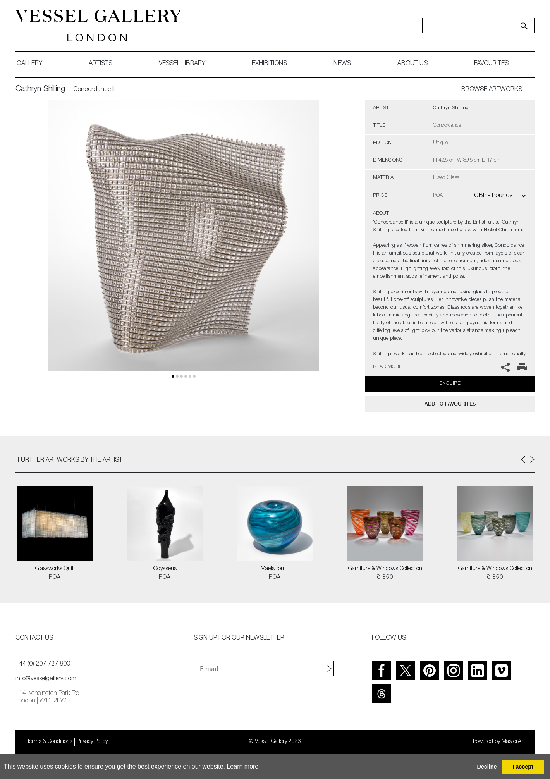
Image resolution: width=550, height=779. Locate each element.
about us (412, 64)
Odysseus (165, 569)
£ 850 (385, 577)
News (342, 64)
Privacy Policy (92, 742)
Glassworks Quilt (55, 569)
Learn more (242, 766)
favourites (491, 64)
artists (100, 64)
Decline (487, 767)
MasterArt (513, 742)
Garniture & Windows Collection (385, 569)
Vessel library (182, 64)
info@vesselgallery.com (45, 679)
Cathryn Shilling (40, 89)
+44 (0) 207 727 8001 (44, 664)
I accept (522, 767)
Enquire (450, 383)
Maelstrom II (275, 569)
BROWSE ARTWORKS (491, 90)
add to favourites (450, 404)
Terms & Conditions (49, 742)
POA (55, 577)
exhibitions (269, 64)
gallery (29, 64)
